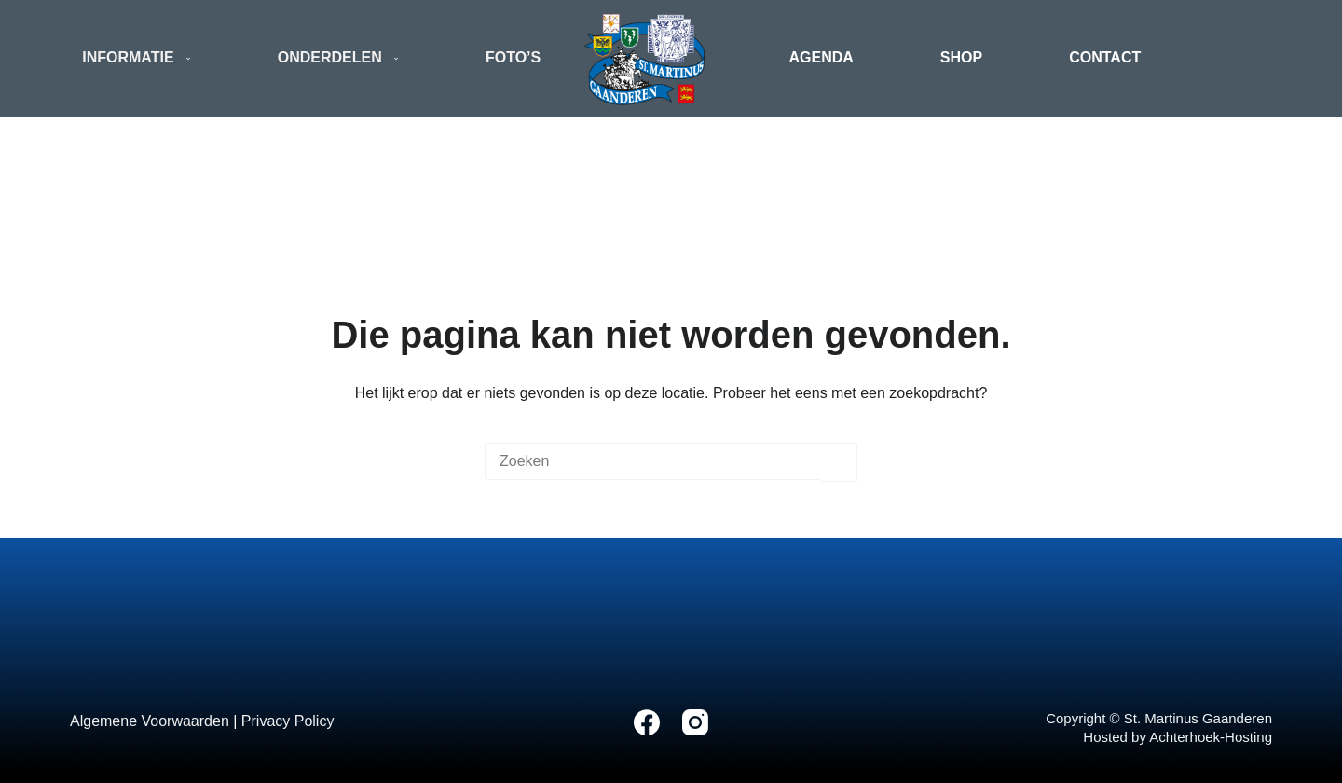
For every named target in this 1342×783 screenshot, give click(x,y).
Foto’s (513, 57)
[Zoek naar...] (652, 461)
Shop (961, 57)
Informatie (140, 59)
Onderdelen (342, 59)
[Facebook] (647, 722)
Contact (1105, 57)
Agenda (821, 57)
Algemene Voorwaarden (149, 721)
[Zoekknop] (838, 462)
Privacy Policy (288, 721)
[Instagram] (695, 722)
